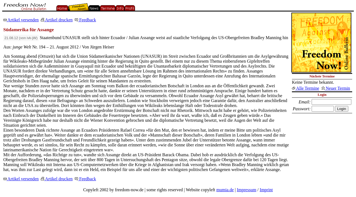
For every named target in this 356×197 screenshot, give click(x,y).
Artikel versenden (21, 20)
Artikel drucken (57, 20)
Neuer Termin (335, 88)
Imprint (266, 189)
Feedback (85, 20)
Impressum (246, 189)
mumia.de (225, 189)
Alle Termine (305, 88)
